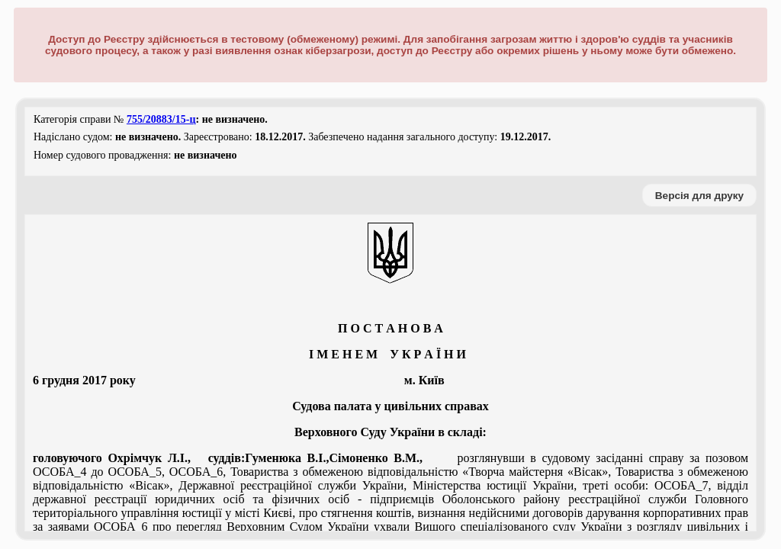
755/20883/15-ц (161, 119)
